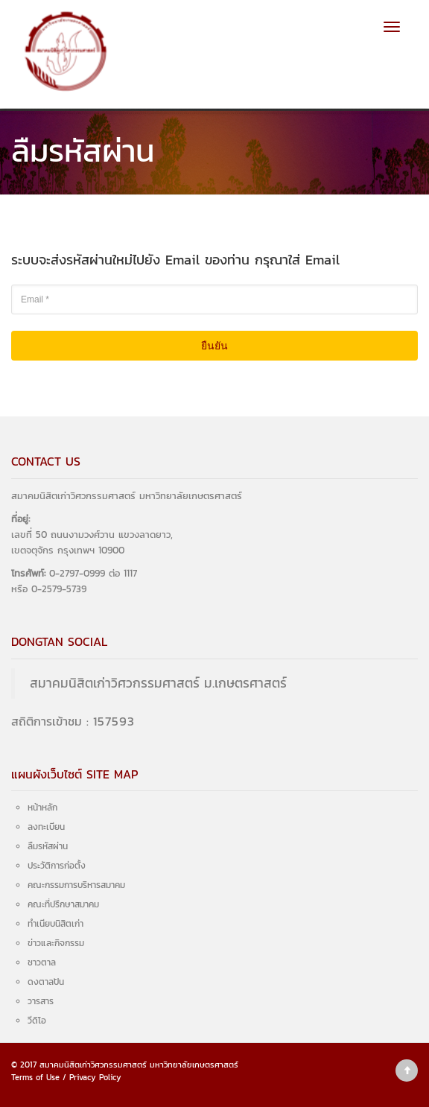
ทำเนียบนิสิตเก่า (55, 923)
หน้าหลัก (42, 807)
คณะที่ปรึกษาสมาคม (63, 904)
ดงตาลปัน (46, 982)
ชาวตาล (42, 962)
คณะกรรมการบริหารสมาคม (76, 885)
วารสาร (41, 1001)
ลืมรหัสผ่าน (48, 846)
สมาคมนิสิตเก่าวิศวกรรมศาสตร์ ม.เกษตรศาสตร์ (158, 683)
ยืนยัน (214, 346)
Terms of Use (35, 1077)
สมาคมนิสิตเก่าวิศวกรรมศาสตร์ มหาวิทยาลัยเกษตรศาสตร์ (138, 1064)
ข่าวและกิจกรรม (56, 943)
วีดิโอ (37, 1020)
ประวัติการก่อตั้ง (57, 865)
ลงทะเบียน (46, 827)
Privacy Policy (95, 1077)
